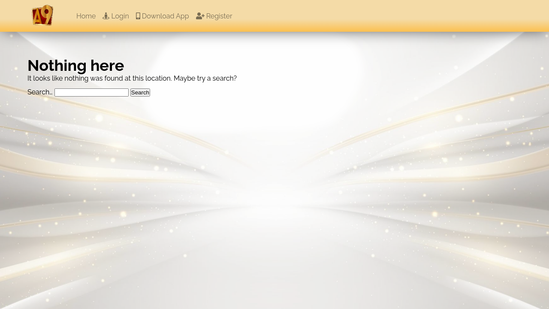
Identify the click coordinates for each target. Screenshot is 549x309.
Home (86, 16)
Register (214, 16)
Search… (40, 92)
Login (116, 16)
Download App (162, 16)
